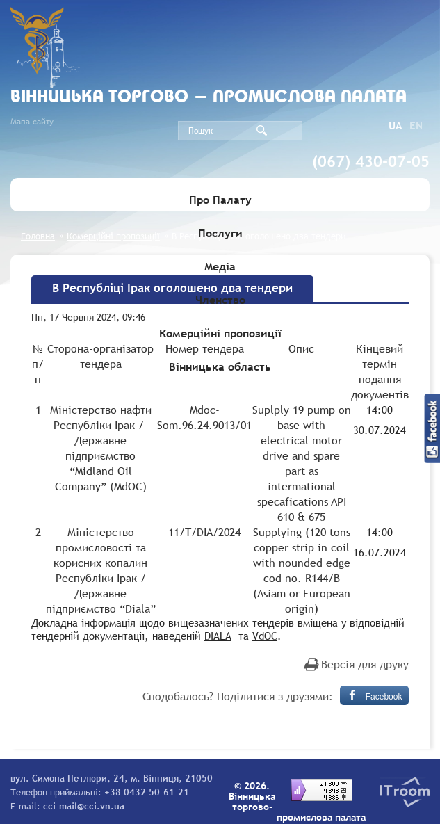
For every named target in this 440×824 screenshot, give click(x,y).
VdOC (264, 636)
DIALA (217, 636)
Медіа (220, 266)
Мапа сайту (32, 122)
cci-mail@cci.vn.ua (83, 806)
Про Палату (220, 199)
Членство (220, 299)
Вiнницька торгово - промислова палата (208, 97)
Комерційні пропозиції (220, 333)
